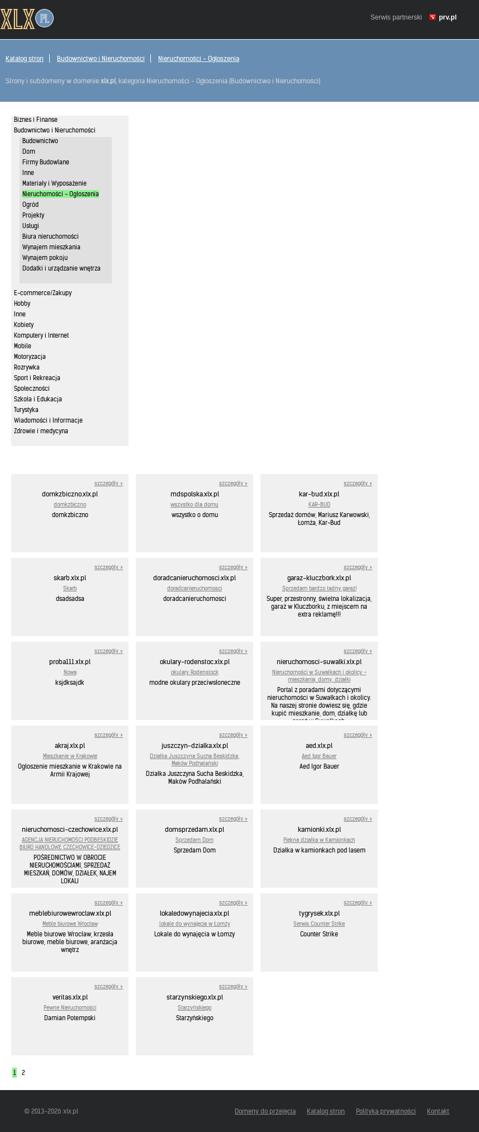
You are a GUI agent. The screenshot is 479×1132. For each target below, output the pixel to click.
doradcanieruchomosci (194, 588)
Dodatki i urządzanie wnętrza (61, 268)
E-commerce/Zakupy (43, 293)
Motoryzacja (30, 357)
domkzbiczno (70, 504)
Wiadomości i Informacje (48, 420)
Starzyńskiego (194, 1007)
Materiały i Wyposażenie (54, 183)
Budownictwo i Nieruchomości (101, 58)
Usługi (30, 226)
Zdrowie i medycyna (41, 431)
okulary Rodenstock (195, 672)
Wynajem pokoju (45, 258)
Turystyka (26, 410)
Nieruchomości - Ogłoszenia (198, 58)
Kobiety (24, 325)
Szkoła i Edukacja (38, 399)
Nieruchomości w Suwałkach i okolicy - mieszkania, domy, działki (319, 676)
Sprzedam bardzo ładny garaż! (319, 588)
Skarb (70, 588)
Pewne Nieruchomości (70, 1007)
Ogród (30, 205)
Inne (28, 173)
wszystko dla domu (194, 504)
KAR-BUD (319, 504)
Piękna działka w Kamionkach (319, 840)
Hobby (22, 303)
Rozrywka (27, 367)
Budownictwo (40, 141)
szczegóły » (108, 483)
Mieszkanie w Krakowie (70, 756)
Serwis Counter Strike (319, 923)
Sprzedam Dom (195, 840)
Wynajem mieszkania (51, 247)
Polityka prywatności (386, 1111)
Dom (28, 151)
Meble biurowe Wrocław (70, 923)
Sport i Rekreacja (37, 378)
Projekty (33, 215)
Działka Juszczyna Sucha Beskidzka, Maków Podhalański (194, 759)
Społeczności (32, 388)
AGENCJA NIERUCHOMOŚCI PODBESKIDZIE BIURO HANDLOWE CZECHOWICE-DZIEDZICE (70, 843)
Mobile (22, 346)
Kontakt (438, 1111)
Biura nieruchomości (50, 236)
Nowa (70, 672)
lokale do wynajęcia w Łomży (194, 923)
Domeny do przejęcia (265, 1111)
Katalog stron (25, 58)
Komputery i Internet (41, 335)
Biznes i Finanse (36, 120)
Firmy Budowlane (45, 162)
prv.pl (448, 17)
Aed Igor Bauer (319, 756)
